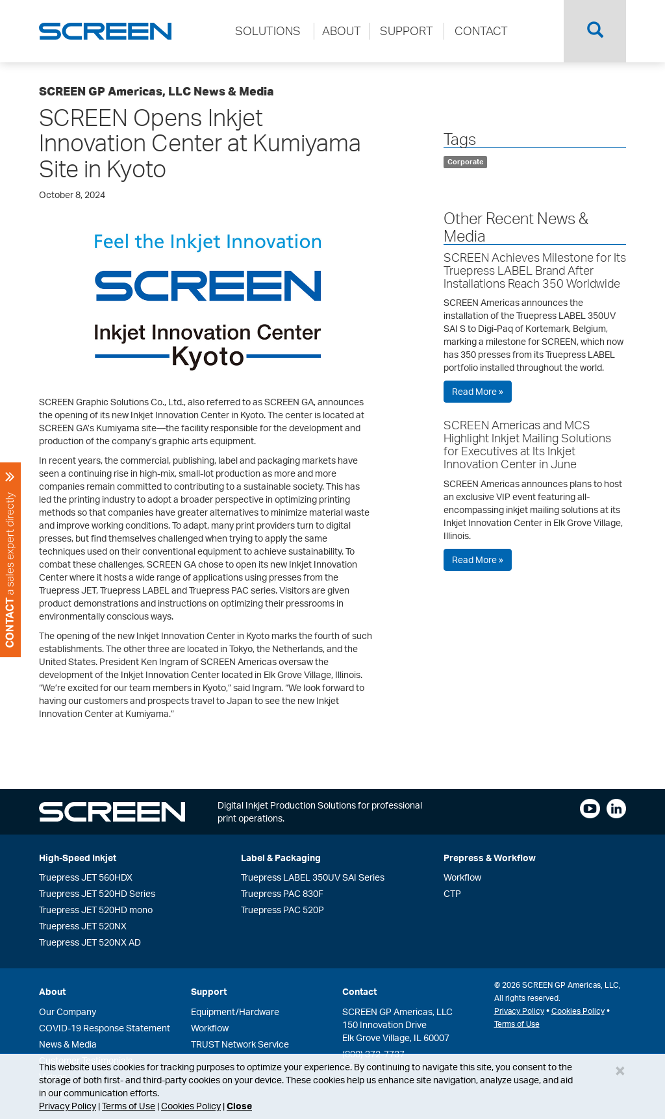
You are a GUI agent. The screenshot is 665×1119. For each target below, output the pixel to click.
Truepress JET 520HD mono (96, 909)
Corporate (465, 161)
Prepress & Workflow (490, 857)
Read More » (477, 391)
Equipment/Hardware (235, 1011)
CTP (452, 893)
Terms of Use (128, 1105)
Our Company (67, 1011)
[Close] (620, 1070)
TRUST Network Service (240, 1044)
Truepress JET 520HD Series (97, 893)
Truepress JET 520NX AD (90, 942)
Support (209, 991)
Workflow (462, 877)
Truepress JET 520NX (83, 925)
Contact (359, 991)
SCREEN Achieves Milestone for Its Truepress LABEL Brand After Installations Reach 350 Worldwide (535, 270)
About (52, 991)
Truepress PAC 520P (282, 909)
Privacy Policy (67, 1105)
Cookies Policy (191, 1105)
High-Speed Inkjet (77, 857)
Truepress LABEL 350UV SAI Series (312, 877)
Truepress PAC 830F (282, 893)
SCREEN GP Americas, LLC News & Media (156, 91)
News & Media (68, 1044)
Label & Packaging (281, 857)
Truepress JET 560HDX (85, 877)
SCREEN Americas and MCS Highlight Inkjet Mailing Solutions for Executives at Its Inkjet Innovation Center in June (527, 444)
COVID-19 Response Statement (104, 1027)
